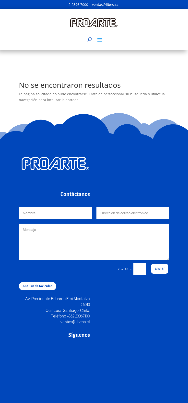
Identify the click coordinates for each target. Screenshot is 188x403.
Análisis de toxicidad (38, 286)
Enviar (159, 268)
